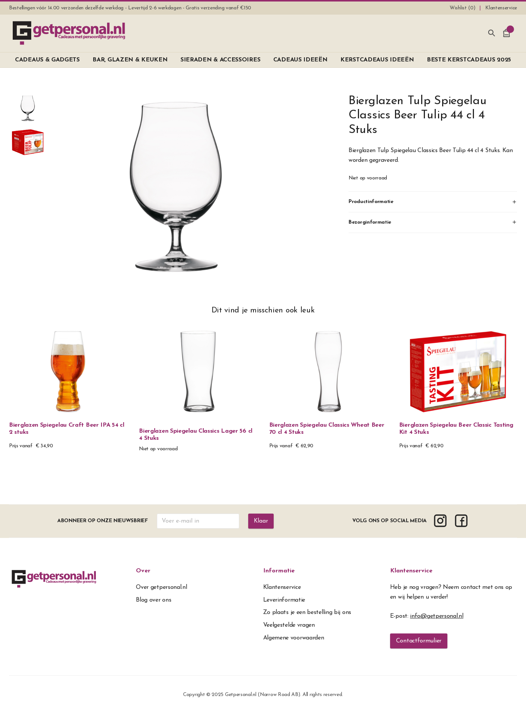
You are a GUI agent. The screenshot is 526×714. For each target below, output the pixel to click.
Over (143, 571)
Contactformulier (418, 641)
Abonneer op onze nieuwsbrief (102, 520)
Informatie (279, 571)
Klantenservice (411, 571)
